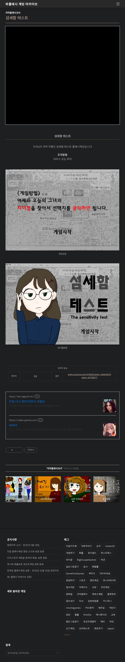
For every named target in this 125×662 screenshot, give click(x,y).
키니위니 (107, 601)
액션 (103, 559)
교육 (113, 614)
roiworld (109, 546)
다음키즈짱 (71, 546)
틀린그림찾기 (72, 621)
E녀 (35, 375)
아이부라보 (105, 573)
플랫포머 (111, 594)
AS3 (68, 614)
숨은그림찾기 (72, 566)
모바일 (69, 594)
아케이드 (83, 587)
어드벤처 (89, 607)
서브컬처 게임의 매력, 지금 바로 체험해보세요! (34, 405)
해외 (103, 621)
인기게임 (70, 628)
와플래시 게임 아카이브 (21, 4)
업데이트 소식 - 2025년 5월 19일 (23, 545)
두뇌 (81, 601)
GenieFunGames (75, 573)
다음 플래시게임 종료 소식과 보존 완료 (25, 551)
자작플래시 (82, 594)
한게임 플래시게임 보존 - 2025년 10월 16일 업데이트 (33, 570)
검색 (58, 653)
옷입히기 (70, 580)
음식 (85, 566)
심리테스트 (84, 628)
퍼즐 (81, 552)
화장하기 (98, 628)
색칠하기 (70, 552)
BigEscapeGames (86, 559)
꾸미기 (92, 573)
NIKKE (13, 425)
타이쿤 (69, 559)
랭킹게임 (94, 580)
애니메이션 (101, 614)
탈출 (77, 614)
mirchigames (73, 607)
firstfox (87, 614)
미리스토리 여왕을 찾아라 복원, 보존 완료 (27, 557)
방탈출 (95, 566)
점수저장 (70, 587)
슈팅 (94, 587)
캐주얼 (101, 607)
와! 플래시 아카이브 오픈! (19, 576)
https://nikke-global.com (23, 420)
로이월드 (92, 552)
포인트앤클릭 (89, 621)
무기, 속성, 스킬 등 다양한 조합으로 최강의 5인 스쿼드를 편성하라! (45, 429)
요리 (98, 546)
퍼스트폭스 (106, 552)
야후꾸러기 (86, 546)
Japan (110, 628)
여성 (111, 621)
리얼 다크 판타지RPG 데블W (27, 401)
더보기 (66, 634)
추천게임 (105, 587)
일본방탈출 (93, 601)
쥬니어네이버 (109, 580)
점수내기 (70, 601)
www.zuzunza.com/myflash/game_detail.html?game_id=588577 (89, 376)
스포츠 (82, 580)
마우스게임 (97, 594)
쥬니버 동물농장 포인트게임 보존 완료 (25, 564)
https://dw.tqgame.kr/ (21, 396)
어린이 (112, 607)
